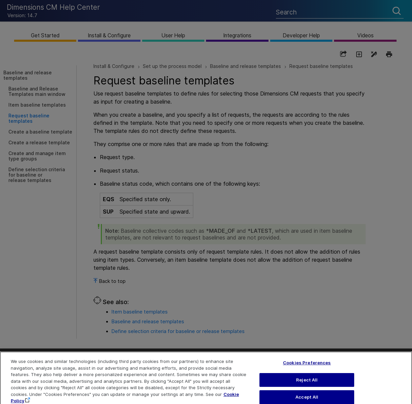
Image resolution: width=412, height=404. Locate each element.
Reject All (307, 384)
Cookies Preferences (307, 367)
